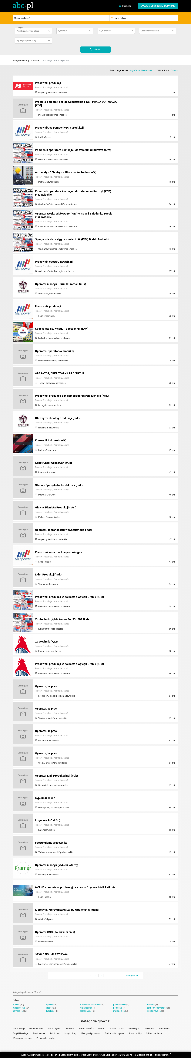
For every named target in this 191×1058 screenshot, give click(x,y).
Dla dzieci (69, 1028)
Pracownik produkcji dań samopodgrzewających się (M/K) (74, 396)
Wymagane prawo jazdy (26, 40)
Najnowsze (122, 70)
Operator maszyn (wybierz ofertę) (58, 865)
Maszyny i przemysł (90, 1033)
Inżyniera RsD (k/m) (48, 820)
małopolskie (119, 1011)
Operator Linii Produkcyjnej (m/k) (57, 776)
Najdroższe (146, 70)
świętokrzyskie (154, 1011)
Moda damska (36, 1028)
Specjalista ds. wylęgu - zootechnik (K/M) (63, 329)
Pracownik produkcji (49, 83)
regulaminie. (164, 1055)
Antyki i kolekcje (20, 1033)
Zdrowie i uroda (116, 1028)
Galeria (174, 70)
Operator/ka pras (46, 686)
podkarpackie (119, 1004)
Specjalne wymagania (150, 31)
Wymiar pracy (105, 31)
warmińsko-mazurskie (90, 1004)
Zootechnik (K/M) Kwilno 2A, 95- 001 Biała (63, 619)
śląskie (49, 1008)
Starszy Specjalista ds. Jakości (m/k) (60, 485)
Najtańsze (135, 70)
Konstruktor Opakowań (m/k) (55, 463)
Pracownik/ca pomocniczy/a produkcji (61, 128)
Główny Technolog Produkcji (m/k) (58, 418)
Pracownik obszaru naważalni (55, 262)
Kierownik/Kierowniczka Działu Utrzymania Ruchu (69, 910)
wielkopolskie (86, 1008)
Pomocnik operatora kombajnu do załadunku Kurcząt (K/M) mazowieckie (75, 193)
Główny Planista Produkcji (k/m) (57, 507)
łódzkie (16, 1004)
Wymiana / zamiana (22, 1038)
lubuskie (151, 1004)
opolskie (50, 1004)
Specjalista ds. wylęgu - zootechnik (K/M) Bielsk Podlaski (74, 239)
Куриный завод (46, 798)
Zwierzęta (149, 1028)
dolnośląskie (85, 1011)
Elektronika (164, 1028)
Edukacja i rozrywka (114, 1033)
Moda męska (54, 1028)
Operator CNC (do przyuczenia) (56, 932)
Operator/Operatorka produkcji (56, 351)
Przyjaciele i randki (45, 1038)
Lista (166, 70)
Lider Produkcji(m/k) (49, 575)
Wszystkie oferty (21, 60)
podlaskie (117, 1008)
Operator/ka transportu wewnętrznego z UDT (66, 530)
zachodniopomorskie (157, 1008)
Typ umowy (62, 31)
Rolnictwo (55, 1033)
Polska (16, 1000)
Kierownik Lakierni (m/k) (51, 440)
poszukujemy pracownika (52, 843)
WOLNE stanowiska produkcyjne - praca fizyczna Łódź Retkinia (72, 886)
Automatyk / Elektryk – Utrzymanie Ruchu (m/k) (67, 172)
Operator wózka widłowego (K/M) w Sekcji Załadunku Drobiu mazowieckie (76, 215)
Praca (36, 60)
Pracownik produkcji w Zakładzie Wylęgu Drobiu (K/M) (72, 597)
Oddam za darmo (154, 1033)
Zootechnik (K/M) (47, 642)
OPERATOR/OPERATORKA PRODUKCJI (61, 373)
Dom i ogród (134, 1028)
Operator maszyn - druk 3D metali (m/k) (62, 284)
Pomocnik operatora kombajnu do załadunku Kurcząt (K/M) (75, 150)
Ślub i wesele (39, 1033)
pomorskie (18, 1011)
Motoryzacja (19, 1028)
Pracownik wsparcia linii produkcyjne (60, 552)
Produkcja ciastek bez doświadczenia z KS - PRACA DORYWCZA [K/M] (70, 104)
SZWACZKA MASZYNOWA (53, 954)
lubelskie (50, 1011)
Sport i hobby (135, 1033)
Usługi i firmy (70, 1033)
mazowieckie (19, 1008)
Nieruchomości (86, 1028)
